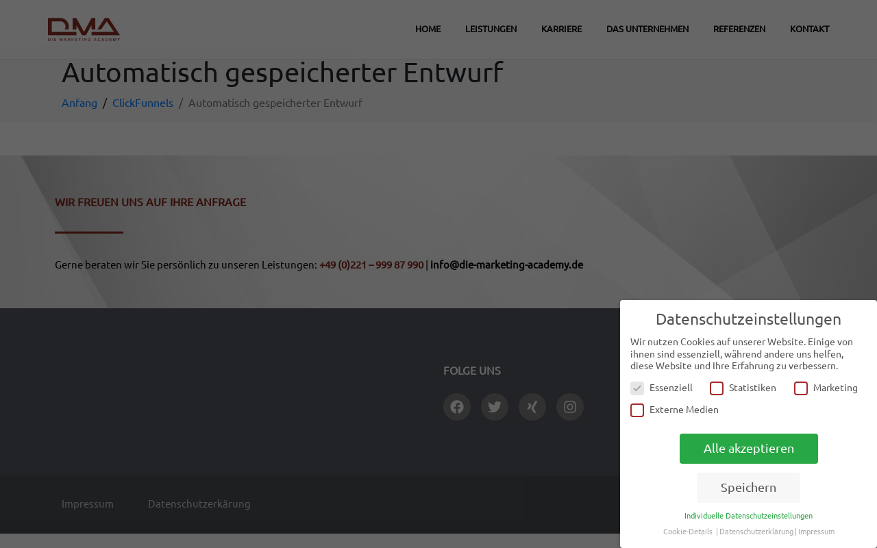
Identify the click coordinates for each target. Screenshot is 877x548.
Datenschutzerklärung (756, 531)
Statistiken (743, 388)
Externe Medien (674, 409)
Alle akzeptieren (749, 448)
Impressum (816, 531)
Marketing (826, 388)
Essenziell (661, 388)
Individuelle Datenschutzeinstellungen (748, 516)
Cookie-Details (688, 531)
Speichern (748, 487)
